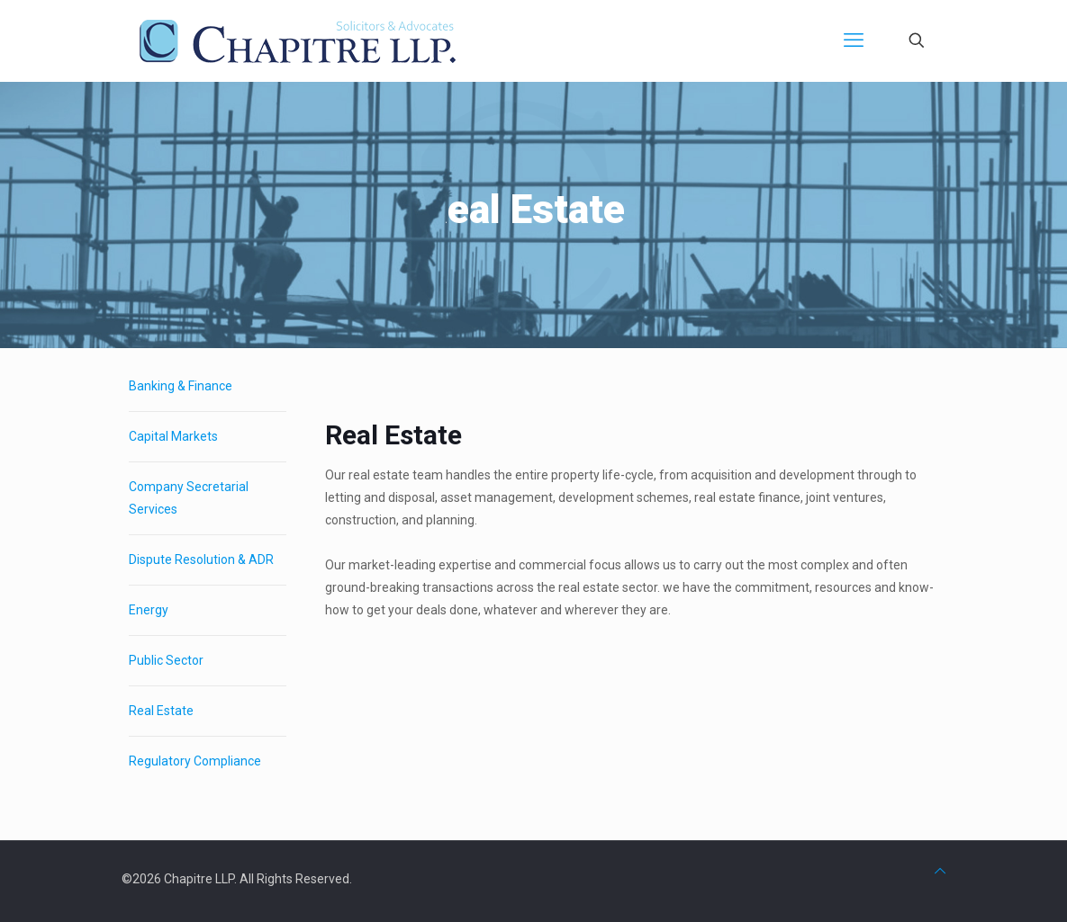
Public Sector (166, 660)
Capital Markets (173, 436)
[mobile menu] (853, 40)
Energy (148, 610)
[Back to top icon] (940, 871)
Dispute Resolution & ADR (201, 559)
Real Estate (161, 710)
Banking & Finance (180, 386)
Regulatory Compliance (195, 761)
